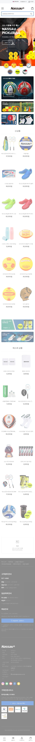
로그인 (30, 1)
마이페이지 (22, 1)
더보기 (6, 42)
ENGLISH (16, 1)
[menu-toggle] (2, 8)
